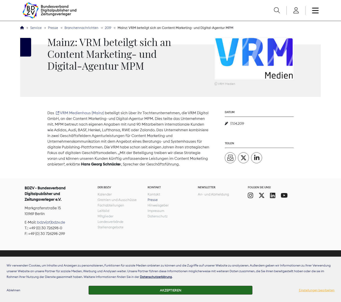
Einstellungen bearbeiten (316, 290)
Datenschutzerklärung (156, 277)
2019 (108, 28)
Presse (53, 28)
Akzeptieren (170, 290)
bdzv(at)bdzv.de (51, 222)
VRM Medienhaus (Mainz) (82, 112)
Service (36, 28)
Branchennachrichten (81, 28)
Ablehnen (13, 290)
